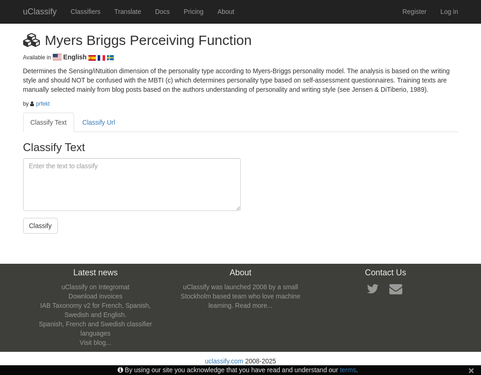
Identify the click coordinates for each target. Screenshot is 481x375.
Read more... (254, 305)
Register (414, 11)
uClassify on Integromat (96, 287)
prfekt (43, 104)
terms (348, 370)
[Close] (471, 370)
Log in (449, 11)
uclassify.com (224, 361)
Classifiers (86, 11)
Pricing (194, 11)
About (226, 11)
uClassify (40, 11)
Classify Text (49, 122)
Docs (162, 11)
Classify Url (98, 122)
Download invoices (96, 296)
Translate (127, 11)
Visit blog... (95, 342)
